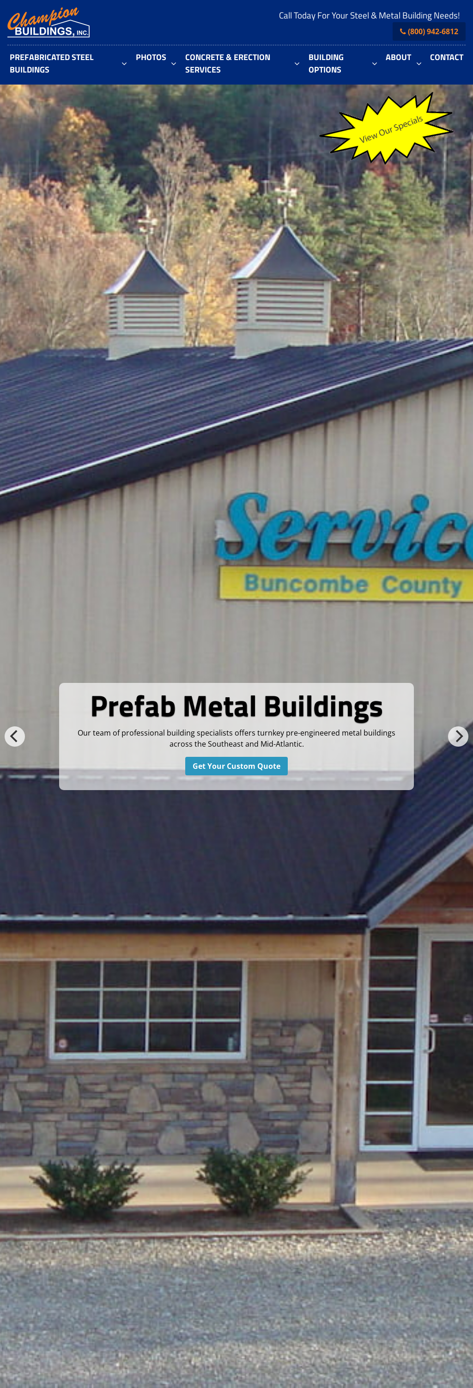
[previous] (15, 736)
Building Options (326, 63)
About (398, 57)
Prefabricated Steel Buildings (52, 63)
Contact (446, 57)
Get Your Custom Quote (236, 766)
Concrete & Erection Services (227, 63)
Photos (151, 57)
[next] (458, 736)
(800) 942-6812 (433, 31)
